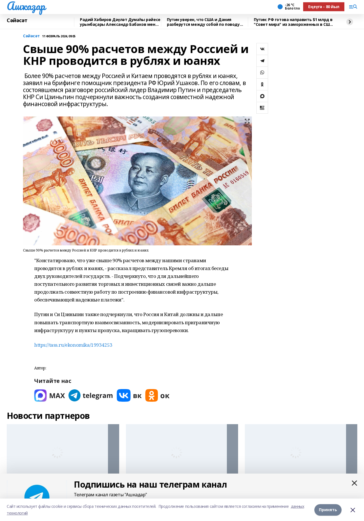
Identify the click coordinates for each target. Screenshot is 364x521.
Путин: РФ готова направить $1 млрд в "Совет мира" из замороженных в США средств (293, 22)
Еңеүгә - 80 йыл (323, 6)
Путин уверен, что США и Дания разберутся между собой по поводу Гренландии (203, 22)
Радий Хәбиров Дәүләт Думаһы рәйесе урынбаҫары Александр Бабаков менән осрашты (120, 22)
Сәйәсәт (17, 20)
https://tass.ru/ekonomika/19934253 (73, 345)
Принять (328, 509)
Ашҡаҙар (26, 5)
